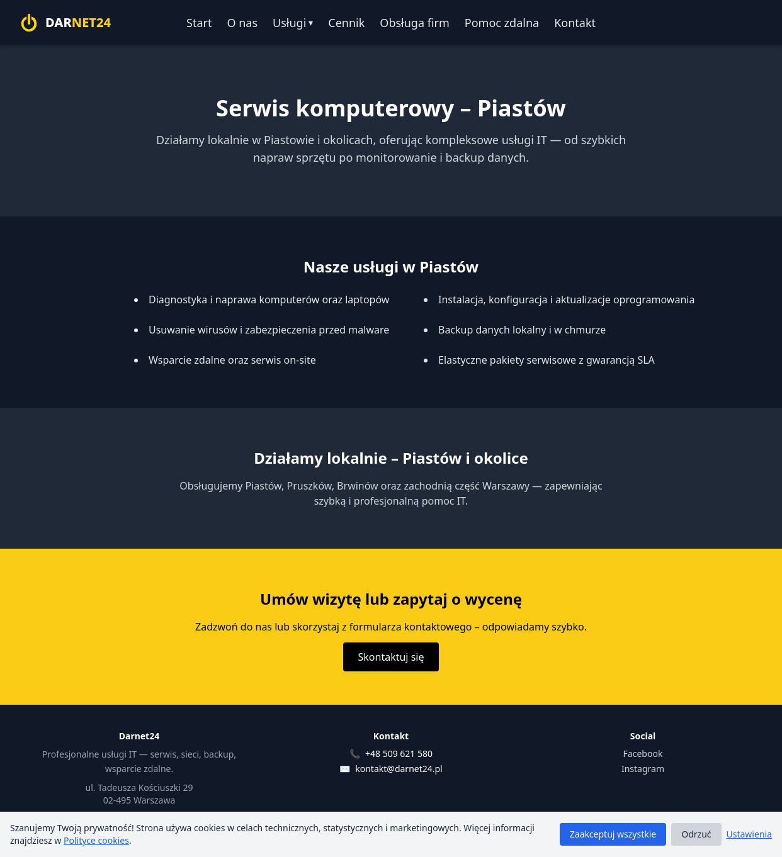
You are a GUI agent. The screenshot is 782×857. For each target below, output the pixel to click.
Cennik (346, 22)
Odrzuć (696, 834)
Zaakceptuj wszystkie (613, 834)
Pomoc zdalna (502, 22)
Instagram (642, 769)
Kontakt (575, 22)
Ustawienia (749, 834)
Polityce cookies (96, 840)
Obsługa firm (414, 22)
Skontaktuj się (391, 657)
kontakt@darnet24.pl (398, 769)
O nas (242, 22)
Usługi (293, 22)
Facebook (643, 753)
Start (199, 22)
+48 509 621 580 (399, 753)
